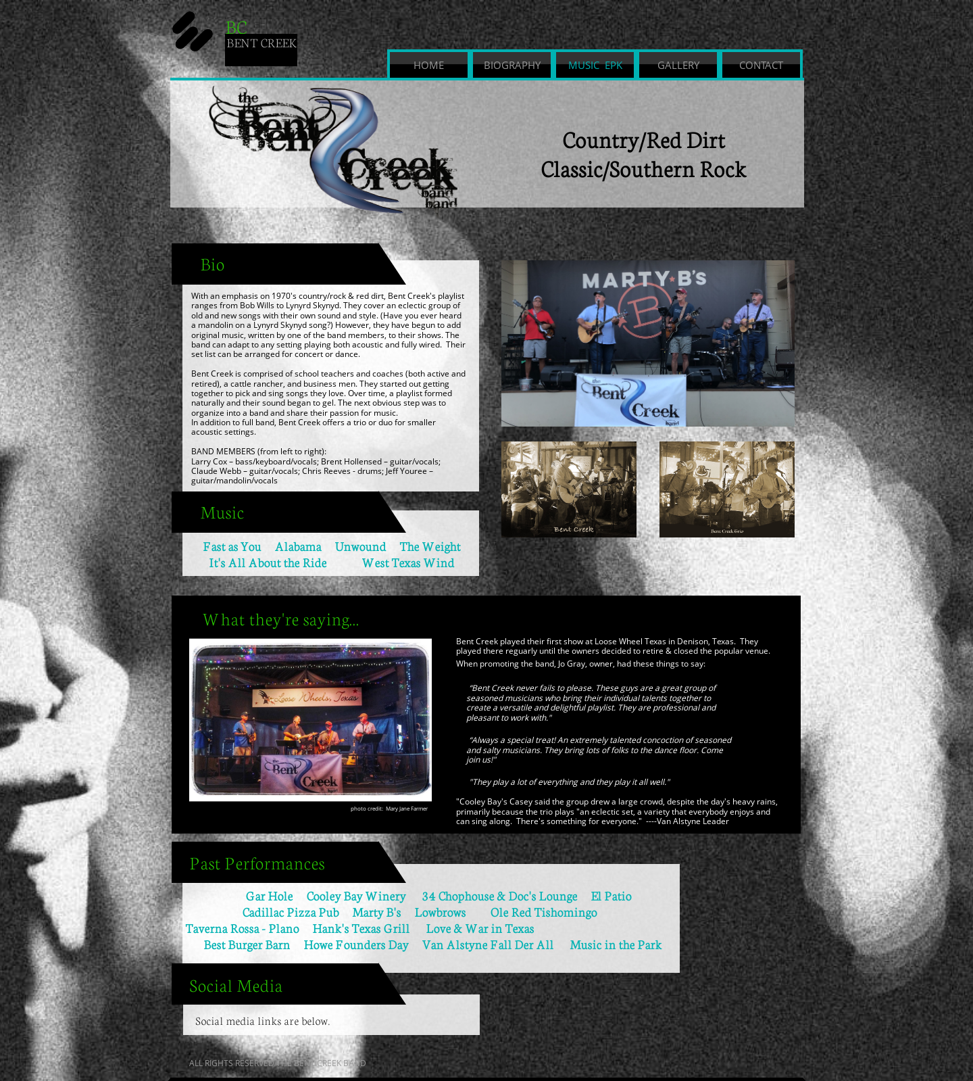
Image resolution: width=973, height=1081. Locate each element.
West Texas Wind (407, 562)
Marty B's (383, 911)
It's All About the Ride (267, 562)
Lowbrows (452, 911)
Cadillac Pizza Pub (268, 911)
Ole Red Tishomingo (543, 911)
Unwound (360, 545)
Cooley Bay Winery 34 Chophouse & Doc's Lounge (441, 895)
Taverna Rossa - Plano (242, 927)
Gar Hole (269, 895)
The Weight (423, 545)
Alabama (297, 545)
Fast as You (238, 545)
